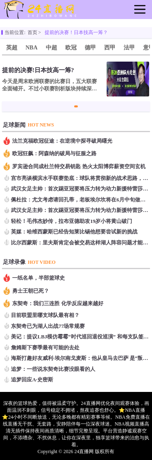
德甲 (90, 48)
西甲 (110, 48)
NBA (32, 48)
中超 (51, 48)
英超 (11, 48)
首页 (32, 32)
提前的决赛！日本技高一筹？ (76, 32)
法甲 (129, 48)
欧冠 (71, 48)
